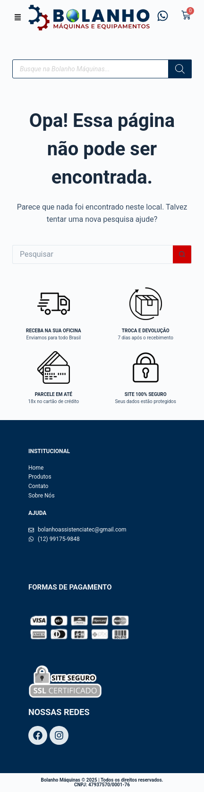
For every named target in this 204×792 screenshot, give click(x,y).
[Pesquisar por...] (92, 254)
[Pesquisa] (180, 68)
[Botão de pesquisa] (182, 254)
